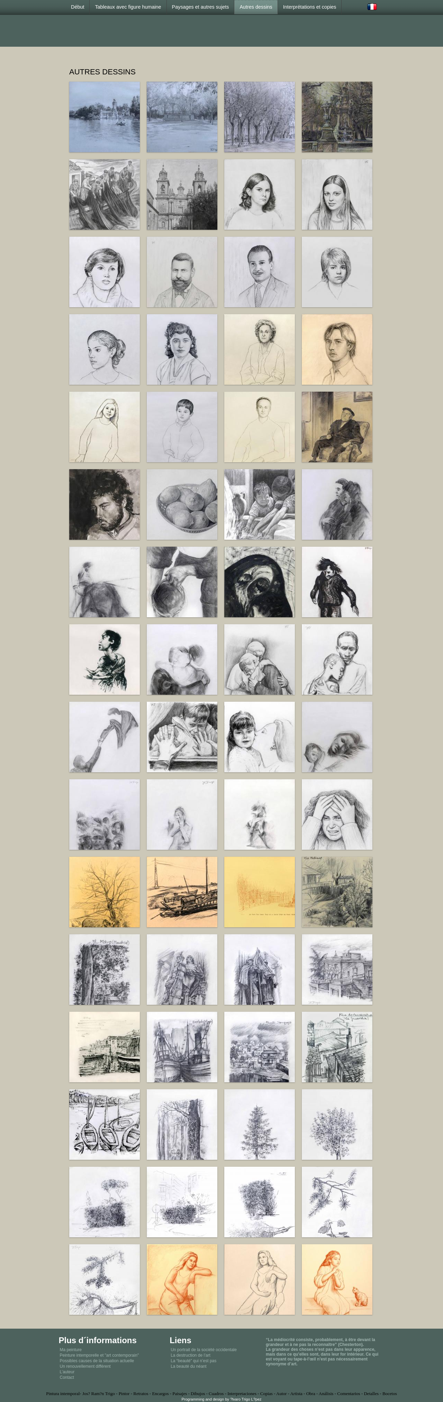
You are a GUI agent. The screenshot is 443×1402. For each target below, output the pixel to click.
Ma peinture (71, 1349)
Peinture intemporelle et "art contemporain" (99, 1355)
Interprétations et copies (309, 7)
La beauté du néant (188, 1366)
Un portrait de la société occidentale (204, 1349)
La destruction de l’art (190, 1355)
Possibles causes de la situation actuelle (97, 1360)
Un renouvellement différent (85, 1366)
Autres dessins (255, 7)
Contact (67, 1377)
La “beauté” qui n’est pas (193, 1360)
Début (77, 7)
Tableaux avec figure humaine (128, 7)
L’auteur (67, 1371)
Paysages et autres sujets (200, 7)
